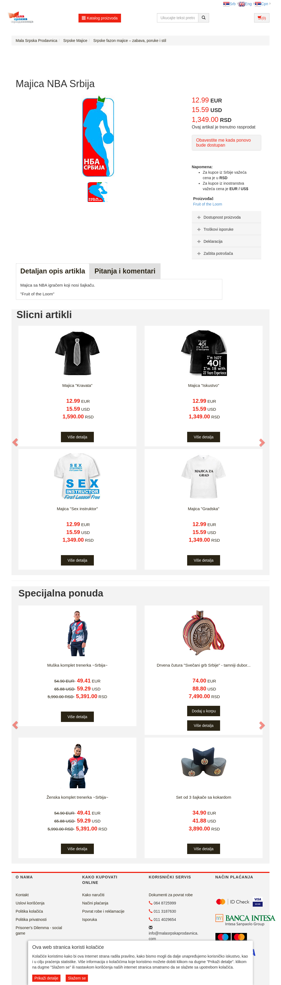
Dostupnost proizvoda (218, 217)
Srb (229, 4)
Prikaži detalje (46, 978)
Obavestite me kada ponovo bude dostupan (223, 142)
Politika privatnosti (31, 919)
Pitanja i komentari (124, 271)
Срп (261, 4)
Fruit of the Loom (207, 204)
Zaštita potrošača (214, 253)
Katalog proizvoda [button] (100, 18)
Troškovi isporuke (215, 229)
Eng (245, 4)
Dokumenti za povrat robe (171, 895)
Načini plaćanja (95, 903)
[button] (15, 442)
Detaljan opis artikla (52, 271)
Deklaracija (209, 241)
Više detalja (77, 437)
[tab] (226, 217)
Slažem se (77, 978)
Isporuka (89, 919)
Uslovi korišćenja (30, 903)
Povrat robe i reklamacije (103, 911)
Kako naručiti (93, 895)
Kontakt (22, 895)
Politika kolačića (29, 911)
